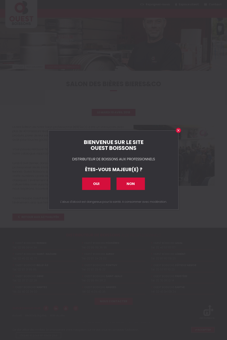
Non (131, 183)
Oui (96, 183)
